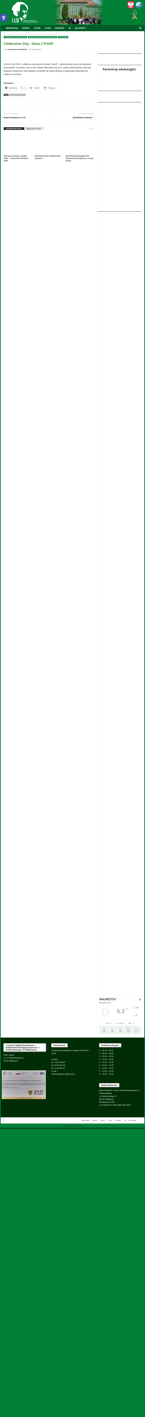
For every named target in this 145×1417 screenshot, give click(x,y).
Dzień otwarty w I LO (14, 117)
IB (70, 28)
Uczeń (37, 28)
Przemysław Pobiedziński (17, 49)
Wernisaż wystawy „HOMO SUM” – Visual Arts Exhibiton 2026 (16, 158)
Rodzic (26, 28)
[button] (140, 28)
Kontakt (59, 28)
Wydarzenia (63, 37)
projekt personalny (17, 95)
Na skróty (80, 28)
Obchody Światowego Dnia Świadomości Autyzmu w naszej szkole (79, 158)
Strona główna (8, 34)
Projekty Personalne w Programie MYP (42, 37)
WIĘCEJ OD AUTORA (33, 129)
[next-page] (92, 128)
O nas (48, 28)
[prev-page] (88, 128)
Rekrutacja (12, 28)
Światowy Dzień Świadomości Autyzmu (47, 157)
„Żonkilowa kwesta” (82, 117)
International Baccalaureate (25, 34)
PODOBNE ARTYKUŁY (14, 129)
